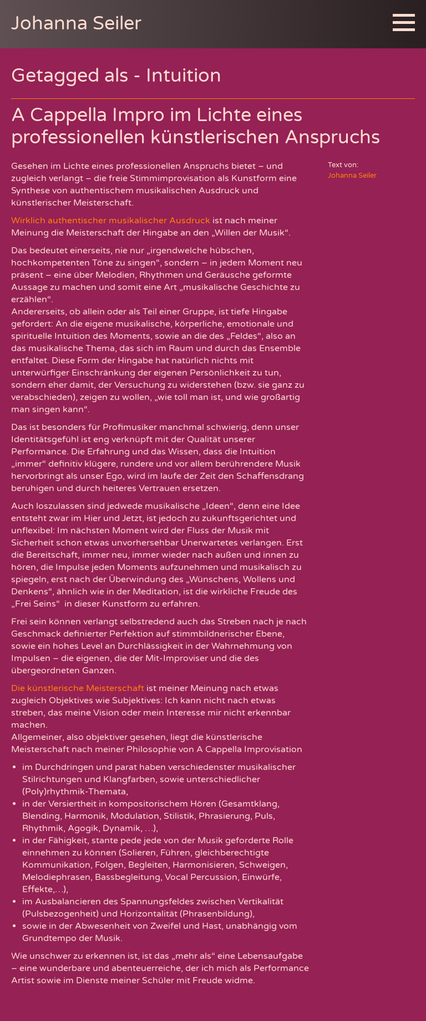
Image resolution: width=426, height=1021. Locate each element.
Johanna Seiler (76, 23)
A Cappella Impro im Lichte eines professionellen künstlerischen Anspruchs (195, 126)
